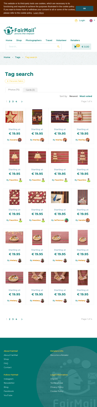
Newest (73, 96)
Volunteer (61, 40)
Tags (17, 57)
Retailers (75, 40)
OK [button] (84, 8)
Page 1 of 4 (86, 101)
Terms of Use (56, 383)
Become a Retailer (59, 355)
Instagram (9, 379)
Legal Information (59, 374)
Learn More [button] (38, 13)
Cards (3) (30, 90)
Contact (7, 367)
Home (9, 40)
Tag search (31, 57)
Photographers (34, 40)
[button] (92, 20)
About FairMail (11, 355)
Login (82, 20)
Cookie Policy (56, 391)
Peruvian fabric (14, 81)
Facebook (9, 391)
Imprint (54, 379)
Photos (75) (14, 89)
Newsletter (9, 383)
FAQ (6, 363)
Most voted (86, 96)
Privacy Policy (56, 387)
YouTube (8, 395)
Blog (6, 387)
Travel (49, 40)
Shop (19, 40)
